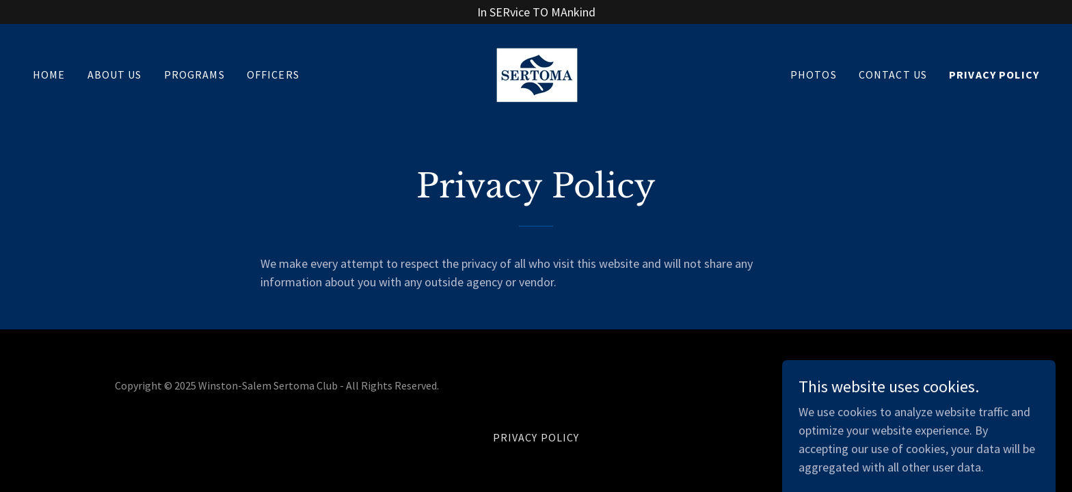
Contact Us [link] (893, 74)
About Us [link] (115, 74)
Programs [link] (194, 74)
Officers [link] (273, 74)
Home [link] (49, 74)
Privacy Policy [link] (994, 74)
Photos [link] (813, 74)
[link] (536, 73)
